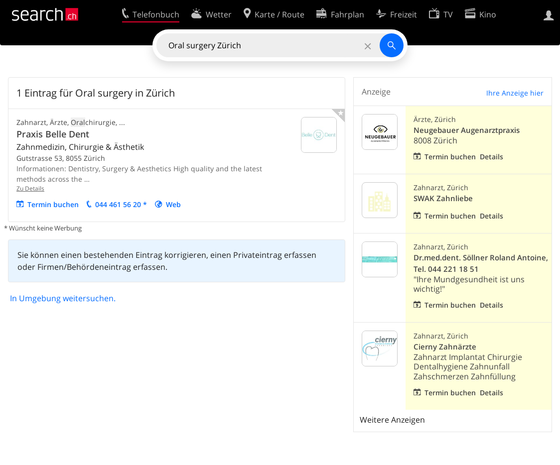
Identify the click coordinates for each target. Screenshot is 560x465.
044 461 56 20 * (121, 204)
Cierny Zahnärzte (445, 347)
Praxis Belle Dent (52, 134)
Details (491, 156)
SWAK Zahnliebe (443, 198)
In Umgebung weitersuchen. (63, 298)
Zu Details (30, 188)
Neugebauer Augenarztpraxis (467, 130)
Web (173, 204)
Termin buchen (53, 204)
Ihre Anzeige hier (515, 93)
